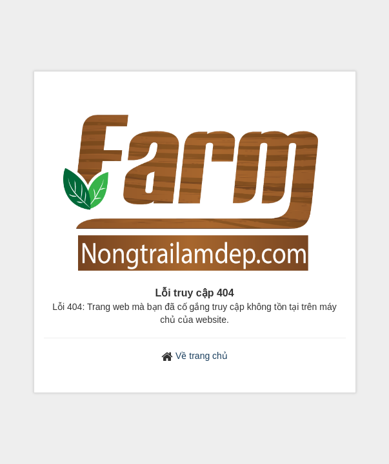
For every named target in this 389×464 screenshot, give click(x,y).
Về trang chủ (201, 356)
